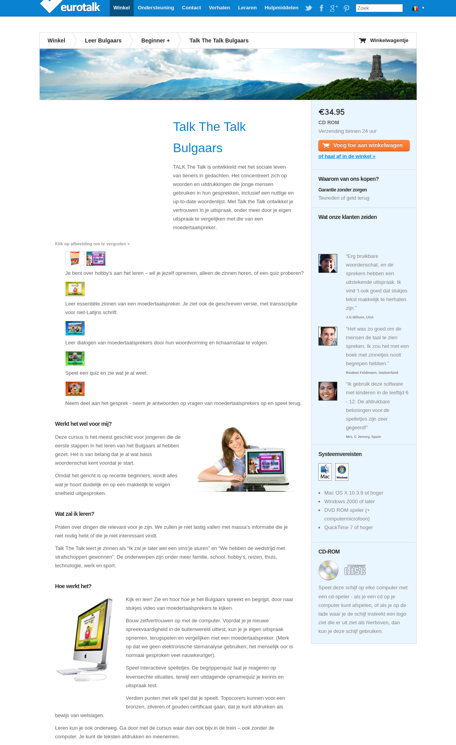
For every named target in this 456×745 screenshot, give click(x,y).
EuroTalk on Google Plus (333, 8)
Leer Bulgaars (103, 40)
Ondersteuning (156, 8)
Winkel (122, 8)
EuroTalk (70, 8)
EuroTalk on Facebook (321, 8)
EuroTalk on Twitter (308, 8)
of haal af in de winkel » (346, 156)
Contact (191, 8)
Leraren (247, 8)
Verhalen (219, 8)
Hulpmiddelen (281, 8)
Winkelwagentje (389, 40)
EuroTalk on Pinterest (346, 8)
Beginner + (155, 40)
